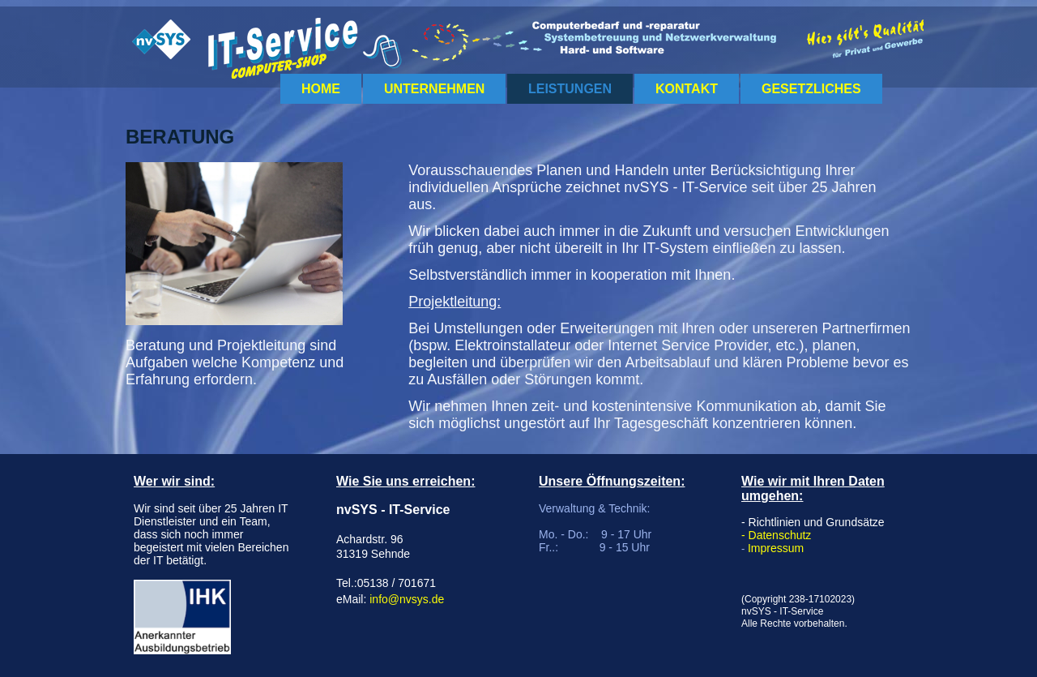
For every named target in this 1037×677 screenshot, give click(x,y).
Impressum (776, 548)
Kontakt (686, 89)
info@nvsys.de (406, 599)
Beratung (180, 137)
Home (320, 89)
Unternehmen (434, 89)
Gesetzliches (811, 89)
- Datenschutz (776, 535)
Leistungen (570, 89)
